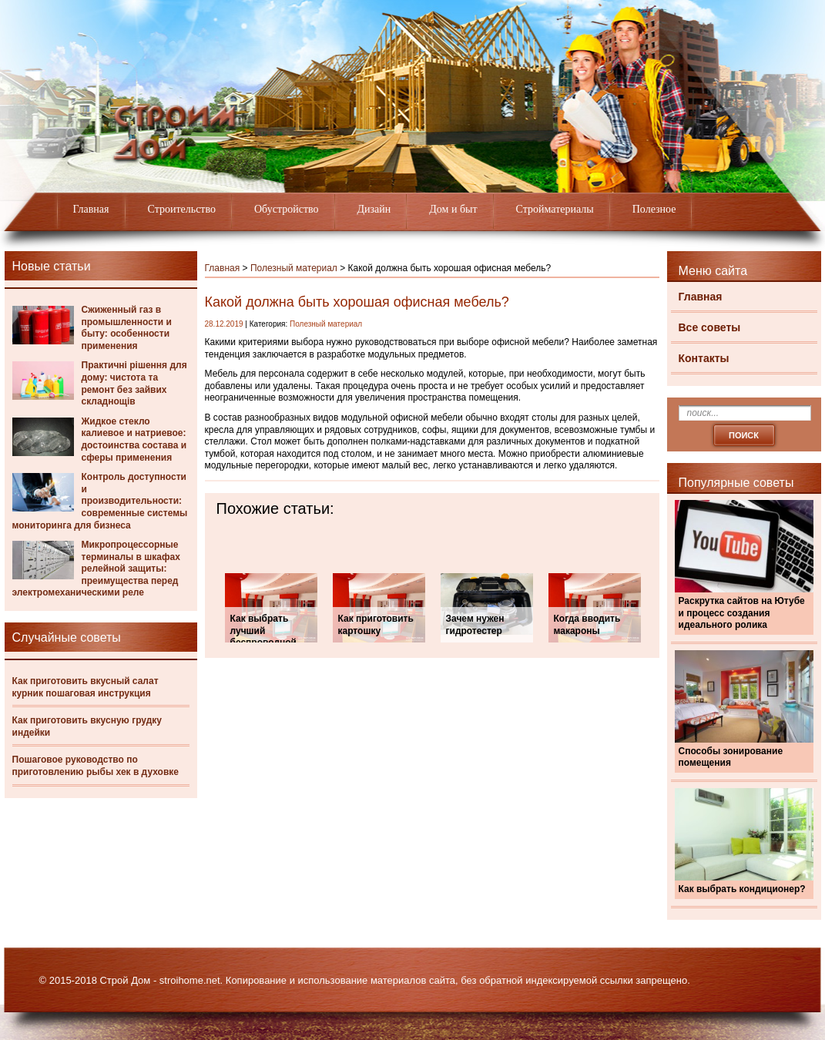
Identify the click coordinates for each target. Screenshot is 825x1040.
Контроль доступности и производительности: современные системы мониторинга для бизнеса (100, 500)
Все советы (710, 327)
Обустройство (286, 209)
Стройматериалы (555, 209)
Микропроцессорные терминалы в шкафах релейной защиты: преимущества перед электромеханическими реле (96, 568)
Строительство (182, 209)
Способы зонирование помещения (731, 757)
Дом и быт (453, 209)
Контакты (704, 358)
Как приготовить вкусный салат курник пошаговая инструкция (85, 687)
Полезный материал (293, 268)
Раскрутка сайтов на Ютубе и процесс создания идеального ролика (742, 612)
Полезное (654, 209)
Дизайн (374, 209)
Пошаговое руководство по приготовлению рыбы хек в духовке (95, 765)
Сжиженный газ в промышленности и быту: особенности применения (127, 327)
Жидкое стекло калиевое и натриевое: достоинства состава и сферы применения (134, 439)
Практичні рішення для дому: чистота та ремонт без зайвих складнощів (134, 383)
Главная (91, 209)
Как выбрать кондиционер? (742, 889)
